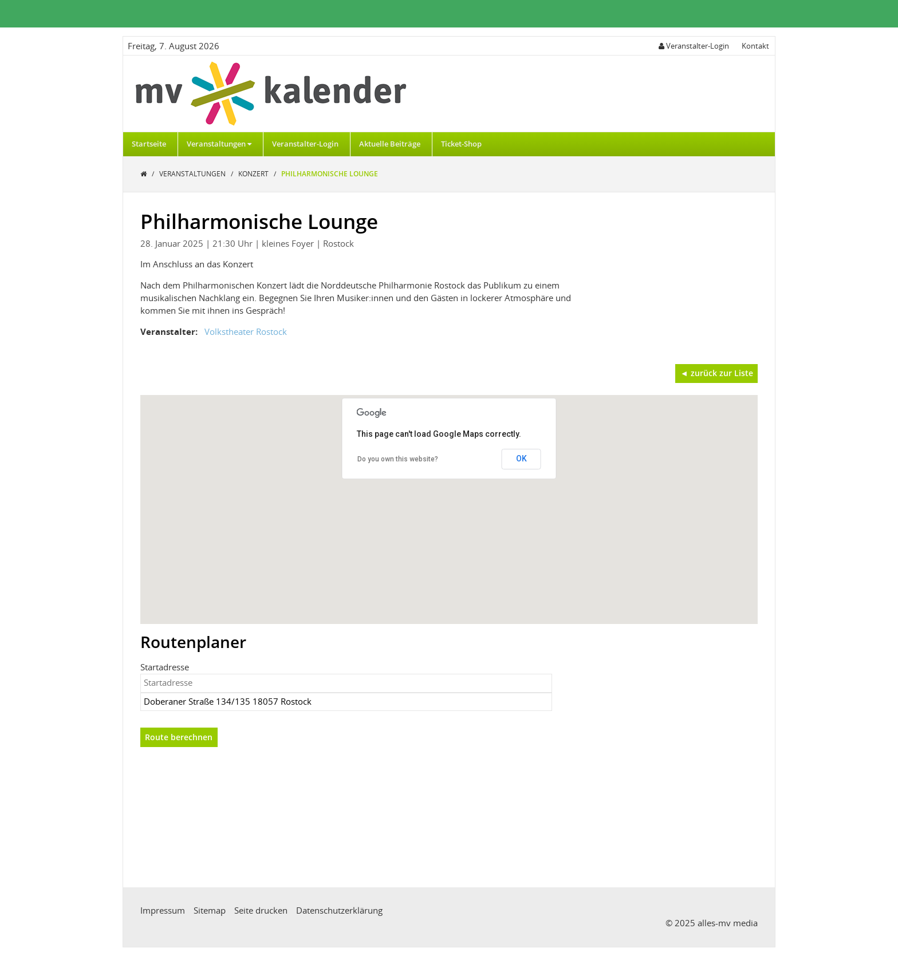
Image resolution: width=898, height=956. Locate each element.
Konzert (254, 174)
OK (521, 458)
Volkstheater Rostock (245, 331)
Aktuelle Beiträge (389, 144)
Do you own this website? (397, 459)
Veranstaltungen (219, 144)
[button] (449, 498)
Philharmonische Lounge (329, 174)
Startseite (149, 144)
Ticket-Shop (461, 144)
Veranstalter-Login (305, 144)
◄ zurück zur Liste (716, 373)
